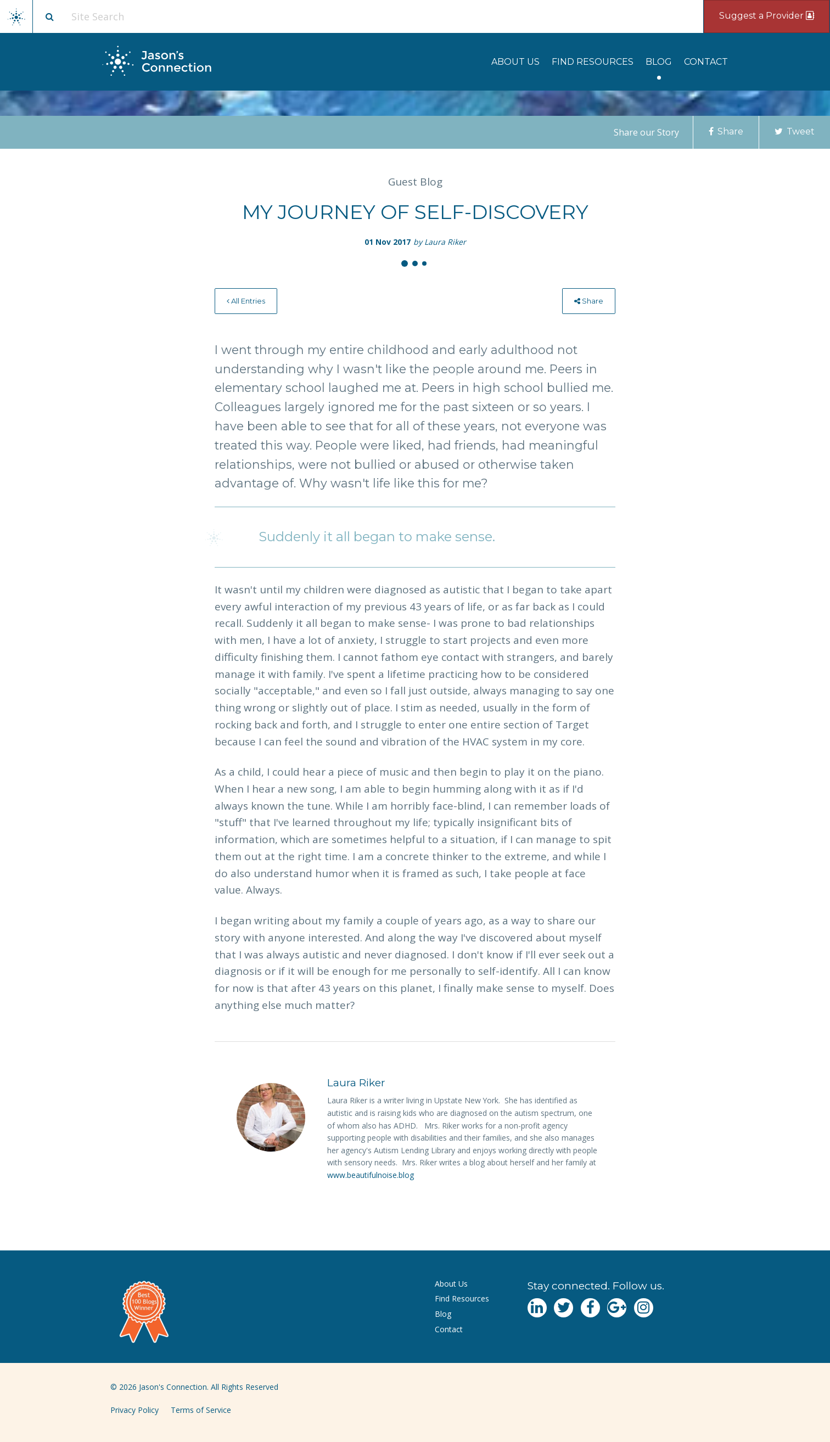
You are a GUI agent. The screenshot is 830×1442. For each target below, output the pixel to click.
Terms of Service (201, 1410)
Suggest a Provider (766, 15)
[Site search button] (49, 16)
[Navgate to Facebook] (590, 1307)
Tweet (795, 131)
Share (726, 131)
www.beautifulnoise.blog (370, 1175)
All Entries (246, 300)
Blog (659, 62)
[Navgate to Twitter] (563, 1307)
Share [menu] (588, 300)
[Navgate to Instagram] (643, 1307)
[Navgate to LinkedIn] (537, 1307)
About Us (515, 62)
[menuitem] (515, 62)
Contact (706, 62)
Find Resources (592, 62)
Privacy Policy (134, 1410)
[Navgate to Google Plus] (616, 1307)
